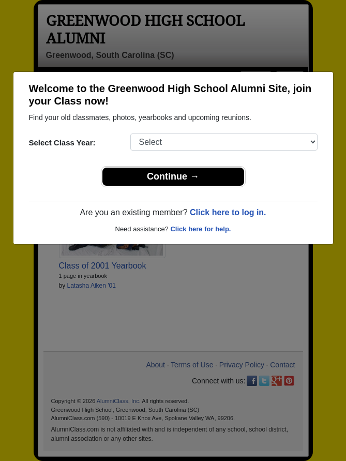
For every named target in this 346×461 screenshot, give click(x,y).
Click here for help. (200, 229)
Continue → (173, 176)
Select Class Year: (62, 142)
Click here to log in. (228, 212)
